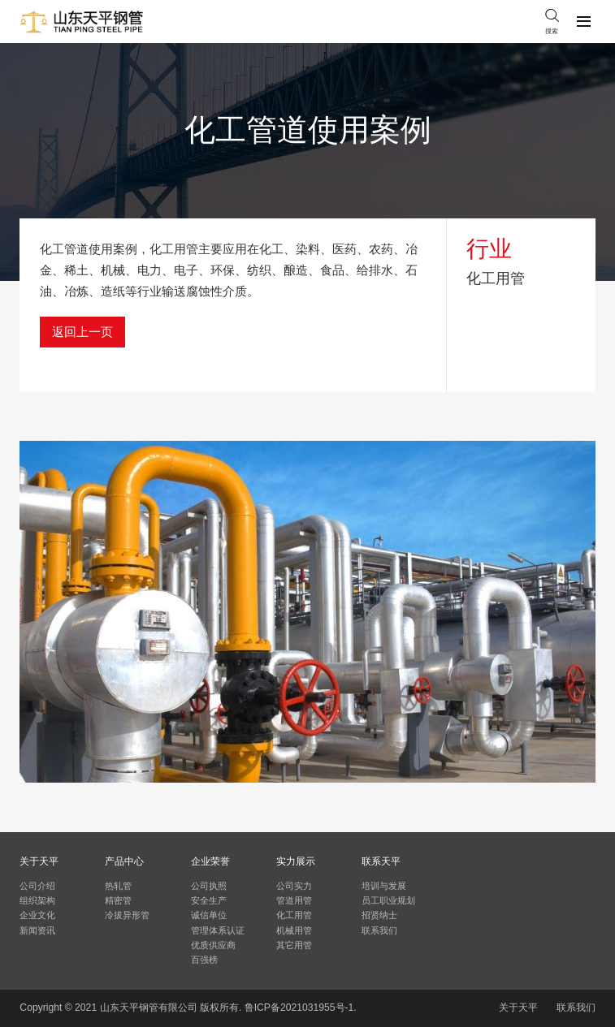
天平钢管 (138, 1007)
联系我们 (576, 1007)
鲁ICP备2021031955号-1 (299, 1007)
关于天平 (518, 1007)
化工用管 (495, 278)
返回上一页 (82, 332)
